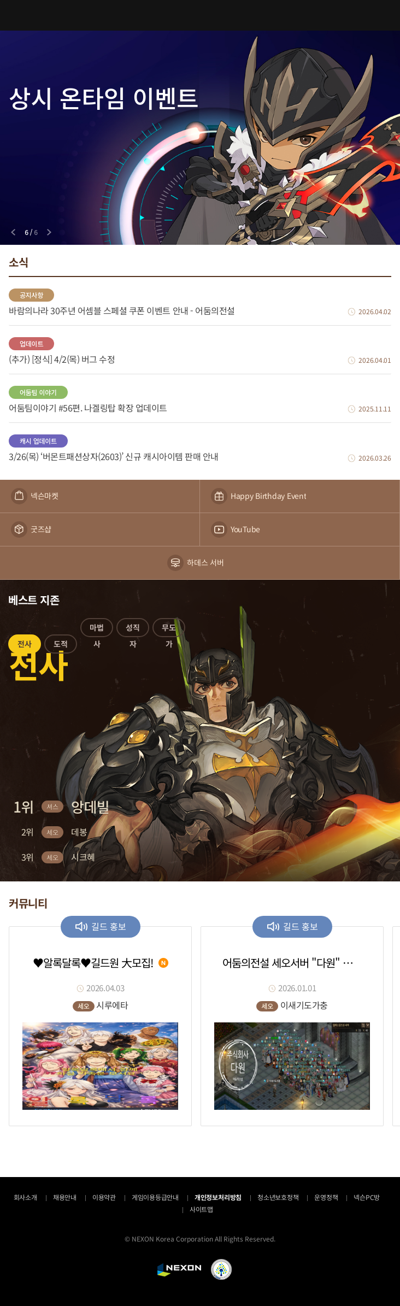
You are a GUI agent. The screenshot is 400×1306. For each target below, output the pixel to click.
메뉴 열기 (15, 15)
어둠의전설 (200, 15)
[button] (24, 645)
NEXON (179, 1269)
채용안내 (65, 1197)
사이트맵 (201, 1209)
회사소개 (25, 1197)
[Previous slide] (13, 232)
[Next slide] (49, 232)
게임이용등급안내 (155, 1197)
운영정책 (326, 1197)
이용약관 (104, 1197)
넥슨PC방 (367, 1197)
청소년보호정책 (277, 1197)
